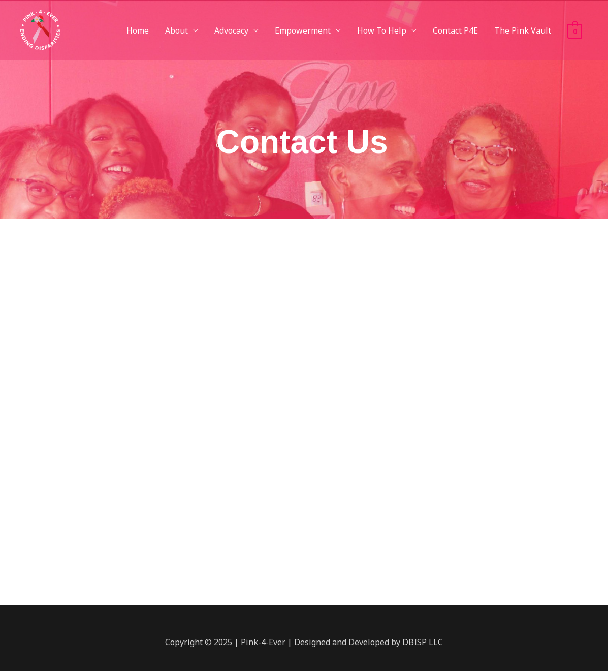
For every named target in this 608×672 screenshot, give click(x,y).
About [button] (176, 30)
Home (137, 30)
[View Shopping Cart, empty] (574, 30)
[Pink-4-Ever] (40, 29)
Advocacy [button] (231, 30)
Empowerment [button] (303, 30)
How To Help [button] (381, 30)
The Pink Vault (522, 30)
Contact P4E (455, 30)
